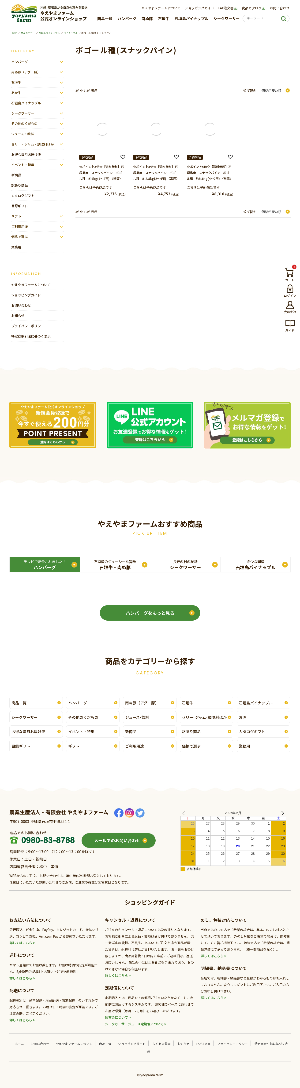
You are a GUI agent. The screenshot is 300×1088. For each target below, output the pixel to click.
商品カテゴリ (28, 33)
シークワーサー (227, 18)
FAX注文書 (228, 8)
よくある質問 (161, 1043)
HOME (14, 33)
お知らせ (17, 315)
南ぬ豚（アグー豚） (26, 71)
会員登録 (290, 311)
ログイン (290, 295)
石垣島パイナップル (191, 18)
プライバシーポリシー (27, 325)
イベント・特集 (22, 164)
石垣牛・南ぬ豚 (115, 565)
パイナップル (71, 33)
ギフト (16, 216)
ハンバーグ (127, 18)
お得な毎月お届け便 (26, 154)
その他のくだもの (24, 123)
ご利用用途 (19, 226)
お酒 (242, 717)
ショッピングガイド (199, 8)
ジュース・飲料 (22, 133)
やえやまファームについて (161, 8)
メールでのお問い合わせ (117, 840)
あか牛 (16, 92)
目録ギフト (19, 205)
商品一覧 (104, 18)
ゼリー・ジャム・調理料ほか (32, 144)
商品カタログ (254, 8)
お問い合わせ (279, 8)
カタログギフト (22, 195)
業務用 (16, 246)
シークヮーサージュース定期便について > (135, 1024)
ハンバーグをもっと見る (150, 613)
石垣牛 (163, 18)
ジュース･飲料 (137, 717)
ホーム (19, 1043)
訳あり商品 (19, 185)
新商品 (16, 174)
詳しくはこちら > (22, 942)
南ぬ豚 (147, 18)
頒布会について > (118, 1017)
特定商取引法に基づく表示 (31, 336)
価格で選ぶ (19, 236)
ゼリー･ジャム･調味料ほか (204, 717)
